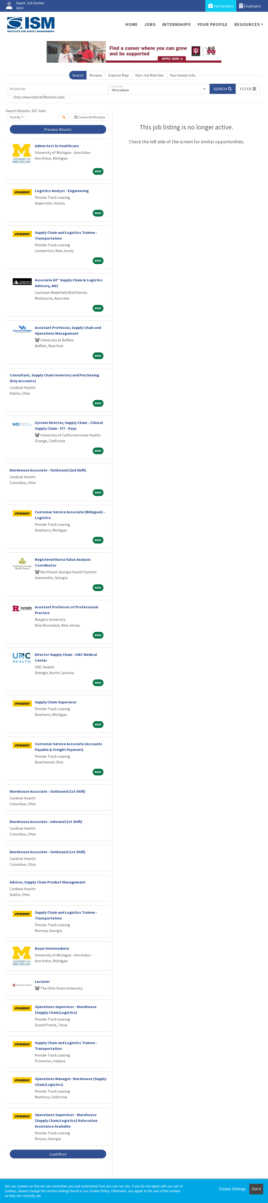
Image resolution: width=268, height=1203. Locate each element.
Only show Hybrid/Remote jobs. (39, 97)
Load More (58, 1154)
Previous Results (58, 129)
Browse (96, 75)
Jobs (149, 24)
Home (131, 24)
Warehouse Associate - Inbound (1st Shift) (46, 821)
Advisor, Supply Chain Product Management (47, 882)
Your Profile (212, 24)
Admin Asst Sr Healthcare (57, 145)
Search (77, 75)
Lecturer (42, 981)
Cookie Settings (232, 1189)
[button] (248, 89)
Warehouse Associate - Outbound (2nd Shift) (48, 470)
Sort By (15, 117)
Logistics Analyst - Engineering (62, 190)
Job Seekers (220, 6)
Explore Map (118, 75)
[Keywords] (58, 89)
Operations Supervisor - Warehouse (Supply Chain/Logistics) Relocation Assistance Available (66, 1120)
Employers (250, 6)
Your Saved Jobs (183, 75)
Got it (256, 1189)
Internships (176, 24)
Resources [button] (247, 24)
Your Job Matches (149, 75)
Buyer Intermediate (52, 948)
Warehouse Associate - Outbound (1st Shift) (47, 791)
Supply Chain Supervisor (56, 702)
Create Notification (89, 117)
